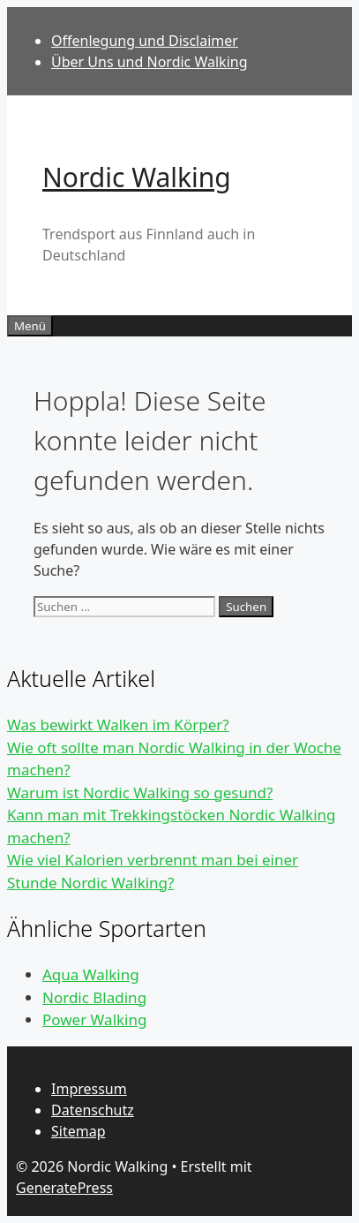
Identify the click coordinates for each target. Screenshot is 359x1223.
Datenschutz (92, 1110)
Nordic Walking (136, 177)
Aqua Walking (90, 974)
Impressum (89, 1088)
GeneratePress (64, 1187)
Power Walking (94, 1019)
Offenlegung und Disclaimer (144, 40)
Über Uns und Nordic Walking (149, 62)
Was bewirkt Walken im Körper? (118, 724)
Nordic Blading (94, 997)
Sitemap (78, 1131)
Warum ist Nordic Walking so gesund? (140, 792)
